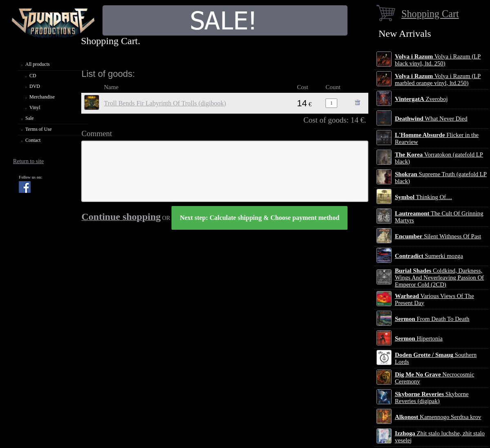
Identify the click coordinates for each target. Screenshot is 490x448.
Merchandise (42, 97)
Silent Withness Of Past (438, 236)
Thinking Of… (423, 197)
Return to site (28, 161)
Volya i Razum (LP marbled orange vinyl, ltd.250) (438, 79)
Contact (32, 140)
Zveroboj (421, 99)
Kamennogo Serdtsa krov (438, 417)
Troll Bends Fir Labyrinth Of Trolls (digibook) (165, 103)
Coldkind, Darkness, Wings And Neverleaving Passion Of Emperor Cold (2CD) (439, 277)
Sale (29, 118)
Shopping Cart (430, 13)
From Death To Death (432, 319)
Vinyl (34, 107)
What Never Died (431, 118)
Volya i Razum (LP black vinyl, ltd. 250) (438, 60)
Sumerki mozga (429, 256)
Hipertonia (419, 338)
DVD (34, 86)
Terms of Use (38, 129)
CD (32, 75)
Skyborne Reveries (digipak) (431, 397)
